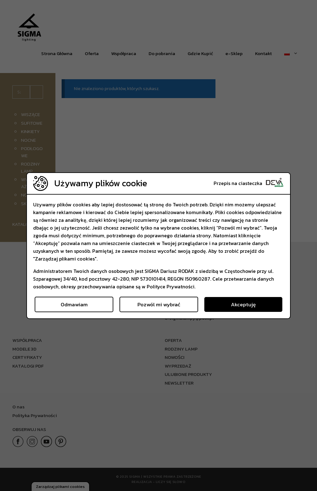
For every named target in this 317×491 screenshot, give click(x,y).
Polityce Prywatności (170, 286)
